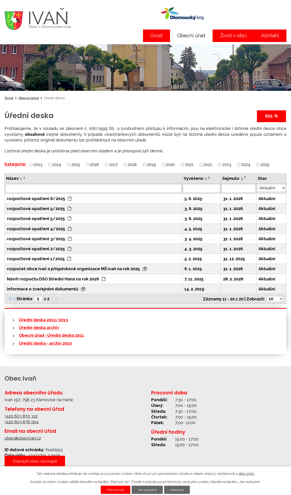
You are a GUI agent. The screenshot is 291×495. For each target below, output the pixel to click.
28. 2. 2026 (233, 279)
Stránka (24, 298)
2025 (265, 164)
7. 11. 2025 (193, 279)
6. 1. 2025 (193, 268)
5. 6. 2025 (193, 198)
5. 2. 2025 (193, 258)
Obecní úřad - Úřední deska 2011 (51, 335)
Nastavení (178, 490)
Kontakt (270, 35)
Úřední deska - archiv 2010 (45, 343)
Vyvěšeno (195, 178)
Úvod (156, 35)
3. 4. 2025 (193, 238)
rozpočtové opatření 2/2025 (39, 248)
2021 (189, 164)
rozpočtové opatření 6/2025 (39, 198)
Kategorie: (15, 164)
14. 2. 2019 (194, 289)
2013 (38, 164)
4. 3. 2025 (193, 248)
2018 (132, 164)
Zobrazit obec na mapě (35, 461)
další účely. (246, 473)
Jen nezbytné (147, 490)
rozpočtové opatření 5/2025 (39, 208)
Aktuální (266, 198)
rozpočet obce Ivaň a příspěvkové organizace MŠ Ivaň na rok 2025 (77, 268)
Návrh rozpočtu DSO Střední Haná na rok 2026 (56, 279)
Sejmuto (232, 178)
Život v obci (233, 35)
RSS (271, 116)
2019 (151, 164)
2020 (170, 164)
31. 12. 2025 (234, 258)
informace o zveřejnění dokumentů (46, 289)
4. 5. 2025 (193, 228)
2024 (245, 164)
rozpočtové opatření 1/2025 (39, 258)
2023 (226, 164)
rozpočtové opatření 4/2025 (39, 228)
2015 (75, 164)
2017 (113, 164)
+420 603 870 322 (21, 416)
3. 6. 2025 (193, 208)
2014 (56, 164)
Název (14, 178)
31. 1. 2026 (233, 198)
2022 (207, 164)
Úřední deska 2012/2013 (43, 319)
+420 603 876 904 (22, 421)
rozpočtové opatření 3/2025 (39, 238)
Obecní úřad (191, 35)
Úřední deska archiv (39, 327)
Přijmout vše (114, 490)
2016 (94, 164)
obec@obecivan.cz (23, 438)
